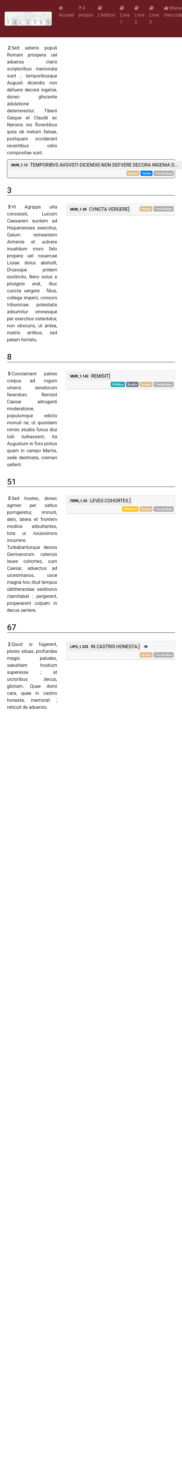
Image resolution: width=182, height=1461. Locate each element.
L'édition (106, 12)
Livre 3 (154, 15)
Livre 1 (125, 15)
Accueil (66, 12)
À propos (86, 11)
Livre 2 (139, 15)
